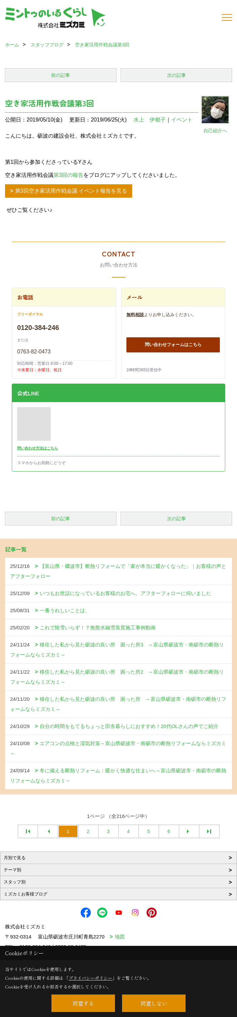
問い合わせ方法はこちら (37, 448)
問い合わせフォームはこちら (173, 344)
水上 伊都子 (149, 120)
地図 (120, 936)
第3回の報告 (68, 175)
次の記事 (176, 75)
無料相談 (135, 314)
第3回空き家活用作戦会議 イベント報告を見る (71, 191)
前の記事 (60, 75)
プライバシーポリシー (90, 978)
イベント (182, 120)
